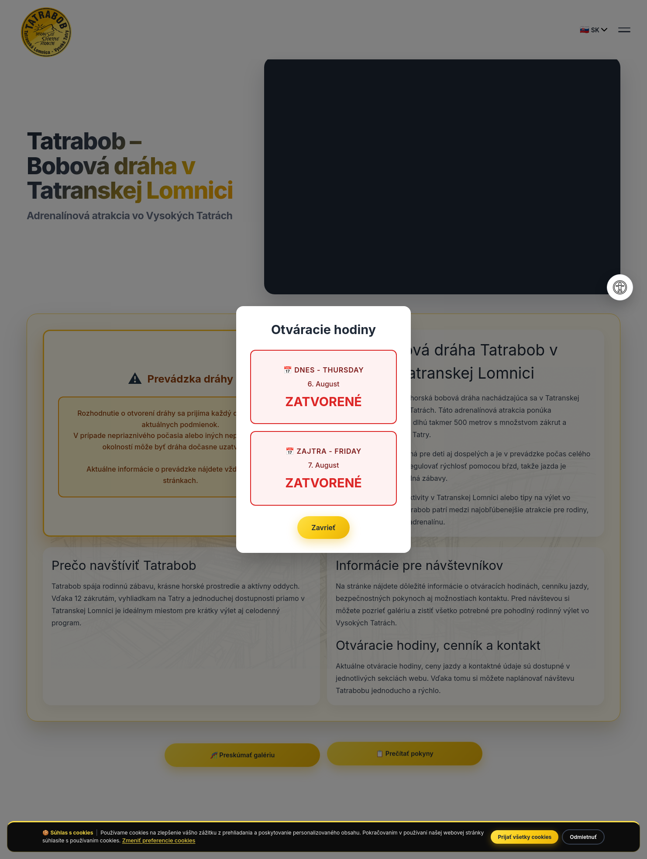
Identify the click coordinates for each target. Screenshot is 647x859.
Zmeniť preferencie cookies (159, 840)
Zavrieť (323, 527)
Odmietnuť (583, 837)
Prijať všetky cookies (524, 837)
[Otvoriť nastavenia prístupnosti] (620, 287)
